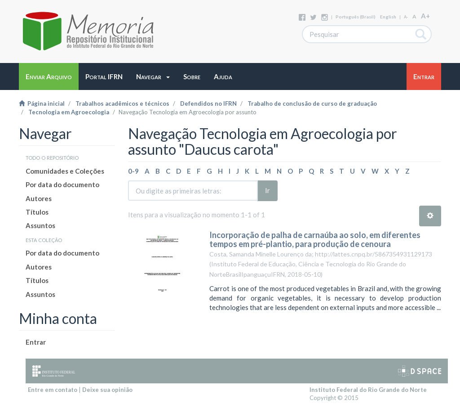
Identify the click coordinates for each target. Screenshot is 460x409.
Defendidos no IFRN (208, 103)
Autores (39, 198)
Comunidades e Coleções (65, 171)
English (388, 16)
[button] (153, 76)
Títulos (37, 212)
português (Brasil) (356, 16)
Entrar (36, 342)
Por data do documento (62, 184)
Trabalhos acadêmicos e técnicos (122, 103)
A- (406, 16)
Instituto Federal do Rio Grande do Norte (368, 389)
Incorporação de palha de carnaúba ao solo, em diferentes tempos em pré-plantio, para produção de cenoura (314, 239)
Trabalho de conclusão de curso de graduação (312, 103)
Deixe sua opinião (107, 389)
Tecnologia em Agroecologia (68, 112)
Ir (267, 190)
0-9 (133, 171)
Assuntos (40, 225)
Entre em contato (52, 389)
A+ (425, 16)
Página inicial (42, 103)
